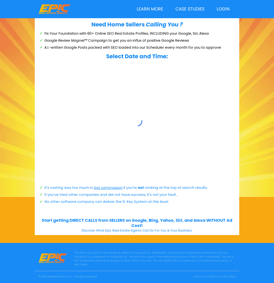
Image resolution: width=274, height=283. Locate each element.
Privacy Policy (227, 276)
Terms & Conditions (205, 276)
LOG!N (223, 9)
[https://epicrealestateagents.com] (54, 9)
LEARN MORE (150, 9)
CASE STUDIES (189, 9)
